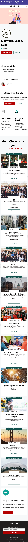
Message (17, 52)
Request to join (7, 52)
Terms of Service (9, 539)
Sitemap (21, 539)
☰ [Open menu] (2, 6)
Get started (8, 512)
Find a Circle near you (14, 149)
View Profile (14, 178)
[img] (14, 161)
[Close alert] (26, 2)
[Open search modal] (26, 6)
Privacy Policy (16, 539)
